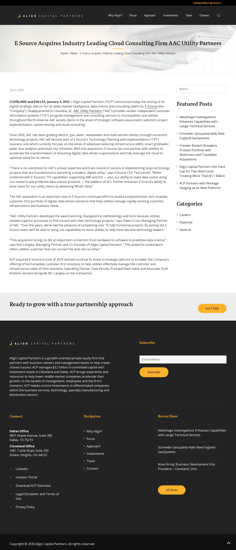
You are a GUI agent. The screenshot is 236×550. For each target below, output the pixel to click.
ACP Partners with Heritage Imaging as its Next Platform (199, 185)
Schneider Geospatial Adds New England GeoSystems (201, 135)
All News (172, 486)
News (73, 53)
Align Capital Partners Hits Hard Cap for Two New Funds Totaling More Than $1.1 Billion (202, 171)
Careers (185, 215)
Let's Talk (212, 305)
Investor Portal (26, 473)
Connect (204, 15)
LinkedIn (22, 465)
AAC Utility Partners (88, 111)
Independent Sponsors (207, 3)
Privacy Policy (25, 503)
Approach (150, 15)
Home (64, 53)
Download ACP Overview (33, 482)
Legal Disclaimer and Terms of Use (37, 492)
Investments (170, 15)
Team (189, 15)
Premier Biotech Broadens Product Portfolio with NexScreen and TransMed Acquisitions (198, 152)
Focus (133, 15)
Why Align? (115, 15)
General (185, 230)
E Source (151, 106)
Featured (185, 222)
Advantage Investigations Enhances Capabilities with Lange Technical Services (198, 121)
